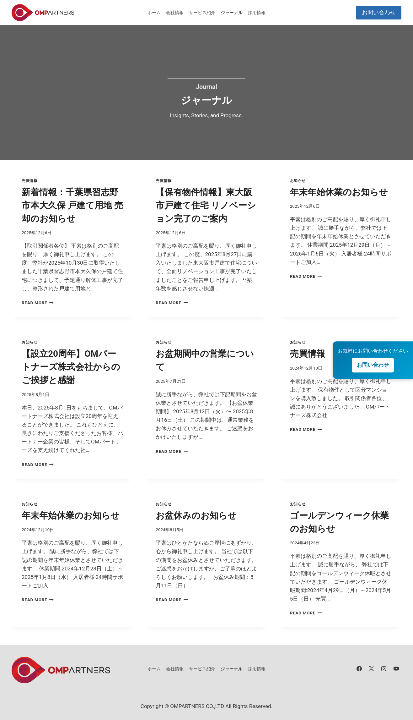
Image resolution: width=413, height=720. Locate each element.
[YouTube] (396, 668)
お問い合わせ (379, 12)
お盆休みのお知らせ (196, 515)
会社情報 (175, 12)
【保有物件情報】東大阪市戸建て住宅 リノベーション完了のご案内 (206, 205)
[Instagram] (383, 668)
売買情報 (29, 181)
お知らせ (298, 181)
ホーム (154, 12)
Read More (38, 302)
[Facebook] (359, 668)
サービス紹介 (202, 12)
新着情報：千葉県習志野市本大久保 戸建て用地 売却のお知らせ (72, 205)
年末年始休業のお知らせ (339, 192)
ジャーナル (232, 12)
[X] (371, 668)
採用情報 (257, 12)
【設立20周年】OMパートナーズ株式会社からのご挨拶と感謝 (71, 367)
